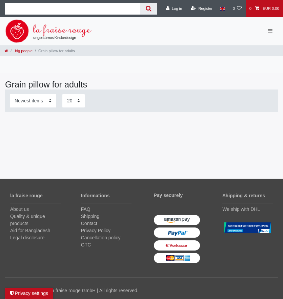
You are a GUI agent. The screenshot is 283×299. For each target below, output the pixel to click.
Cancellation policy (101, 237)
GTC (86, 244)
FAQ (85, 209)
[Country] (222, 8)
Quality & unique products (27, 220)
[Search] (148, 9)
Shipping (90, 216)
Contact (89, 223)
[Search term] (72, 9)
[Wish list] (237, 8)
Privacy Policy (95, 230)
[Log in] (174, 8)
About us (19, 209)
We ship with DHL (241, 209)
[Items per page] (73, 100)
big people (23, 51)
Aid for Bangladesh (30, 230)
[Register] (201, 8)
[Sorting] (33, 100)
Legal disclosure (27, 237)
